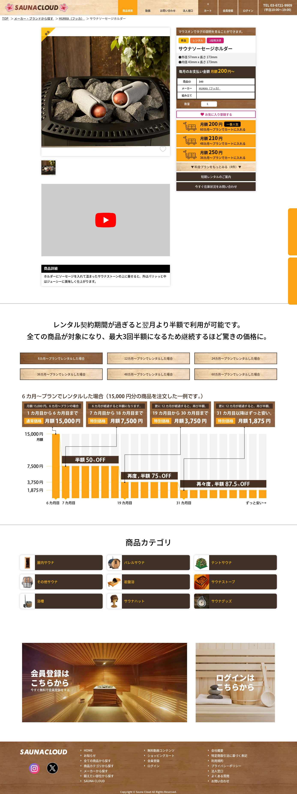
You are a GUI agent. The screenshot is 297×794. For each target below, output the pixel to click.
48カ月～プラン (148, 374)
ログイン (248, 10)
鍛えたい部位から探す (292, 281)
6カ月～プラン (61, 358)
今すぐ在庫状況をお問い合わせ (216, 186)
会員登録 (228, 10)
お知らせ (90, 755)
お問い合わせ (168, 10)
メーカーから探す (96, 771)
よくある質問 (220, 776)
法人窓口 (188, 10)
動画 (147, 10)
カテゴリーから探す (292, 231)
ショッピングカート (160, 755)
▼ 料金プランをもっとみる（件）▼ (216, 167)
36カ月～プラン (61, 374)
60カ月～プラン (236, 374)
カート (208, 7)
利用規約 (217, 760)
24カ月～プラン (236, 358)
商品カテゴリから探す (99, 766)
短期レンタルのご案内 (216, 176)
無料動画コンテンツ (160, 750)
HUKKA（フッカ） (209, 88)
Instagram (34, 768)
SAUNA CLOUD (94, 781)
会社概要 (217, 750)
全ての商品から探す (97, 760)
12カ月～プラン (148, 358)
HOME (88, 750)
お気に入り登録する (218, 114)
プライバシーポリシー (226, 766)
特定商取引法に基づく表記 (229, 755)
